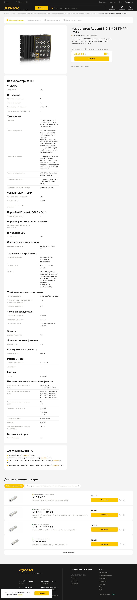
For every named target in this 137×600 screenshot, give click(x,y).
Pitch (113, 592)
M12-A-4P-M (39, 539)
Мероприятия (103, 570)
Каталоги (102, 582)
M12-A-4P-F (38, 494)
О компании (103, 2)
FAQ (100, 588)
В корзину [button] (91, 58)
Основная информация (16, 20)
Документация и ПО (53, 20)
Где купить (113, 2)
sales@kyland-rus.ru (48, 579)
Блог (120, 2)
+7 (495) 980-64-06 (21, 2)
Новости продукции (105, 573)
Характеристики (35, 20)
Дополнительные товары (74, 20)
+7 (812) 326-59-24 (26, 585)
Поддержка (129, 2)
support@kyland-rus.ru (49, 585)
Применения (103, 579)
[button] (41, 8)
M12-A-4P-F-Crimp (42, 509)
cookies (20, 595)
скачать (25, 455)
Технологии (103, 576)
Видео (101, 585)
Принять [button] (42, 593)
